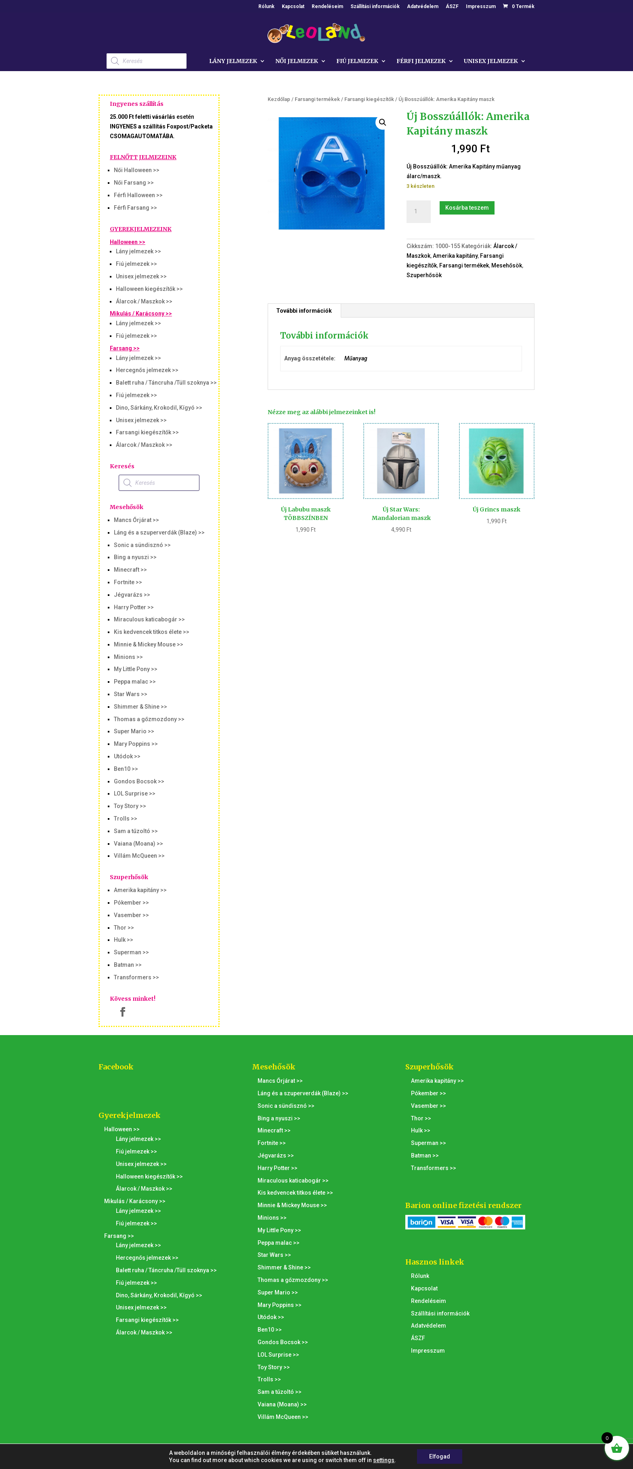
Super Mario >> (134, 731)
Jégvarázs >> (132, 594)
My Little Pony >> (135, 669)
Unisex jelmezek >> (141, 276)
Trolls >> (125, 818)
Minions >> (128, 657)
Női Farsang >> (134, 182)
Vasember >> (131, 915)
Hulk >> (123, 940)
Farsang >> (125, 348)
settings (383, 1460)
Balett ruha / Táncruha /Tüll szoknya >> (166, 382)
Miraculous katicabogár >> (149, 619)
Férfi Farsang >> (135, 207)
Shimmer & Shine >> (140, 706)
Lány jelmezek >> (138, 251)
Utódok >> (127, 756)
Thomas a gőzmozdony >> (149, 719)
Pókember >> (131, 902)
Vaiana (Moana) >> (138, 843)
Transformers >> (136, 977)
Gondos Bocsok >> (139, 781)
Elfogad (439, 1456)
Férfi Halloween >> (138, 195)
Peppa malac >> (135, 681)
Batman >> (128, 965)
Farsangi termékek (317, 99)
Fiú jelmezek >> (136, 264)
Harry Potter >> (134, 607)
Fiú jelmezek (357, 61)
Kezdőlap (279, 99)
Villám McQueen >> (139, 855)
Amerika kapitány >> (140, 890)
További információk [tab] (304, 310)
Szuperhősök (424, 275)
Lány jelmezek (233, 61)
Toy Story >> (130, 806)
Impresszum (481, 6)
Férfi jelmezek (421, 61)
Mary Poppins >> (136, 744)
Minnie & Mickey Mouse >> (148, 644)
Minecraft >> (130, 569)
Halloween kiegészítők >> (149, 289)
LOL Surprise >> (134, 793)
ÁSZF (452, 6)
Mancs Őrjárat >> (136, 520)
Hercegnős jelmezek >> (147, 370)
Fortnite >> (128, 582)
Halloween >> (127, 242)
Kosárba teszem (467, 207)
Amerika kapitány (455, 256)
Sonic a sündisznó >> (142, 545)
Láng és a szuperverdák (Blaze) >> (159, 532)
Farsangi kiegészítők (369, 99)
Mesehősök (506, 265)
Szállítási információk (375, 6)
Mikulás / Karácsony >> (141, 313)
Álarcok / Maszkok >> (144, 301)
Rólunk (266, 6)
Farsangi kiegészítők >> (147, 432)
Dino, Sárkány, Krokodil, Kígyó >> (159, 407)
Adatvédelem (422, 6)
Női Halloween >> (136, 170)
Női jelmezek (296, 61)
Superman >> (131, 952)
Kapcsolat (293, 6)
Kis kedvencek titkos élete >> (151, 632)
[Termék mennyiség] (419, 211)
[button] (382, 122)
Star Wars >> (130, 694)
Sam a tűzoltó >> (136, 831)
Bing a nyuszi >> (135, 557)
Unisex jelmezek (491, 61)
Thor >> (124, 927)
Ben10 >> (126, 769)
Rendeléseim (327, 6)
